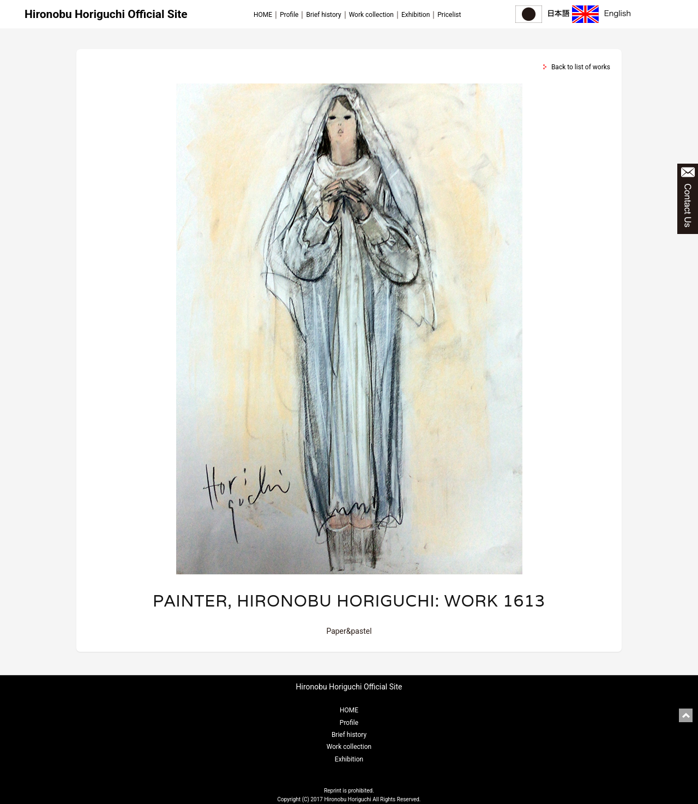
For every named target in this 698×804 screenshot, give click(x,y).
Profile (289, 15)
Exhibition (415, 15)
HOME (263, 15)
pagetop (686, 715)
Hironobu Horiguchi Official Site (106, 14)
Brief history (323, 15)
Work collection (371, 15)
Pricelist (449, 15)
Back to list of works (580, 67)
